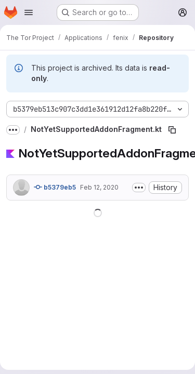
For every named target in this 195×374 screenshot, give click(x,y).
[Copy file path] (172, 130)
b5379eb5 (55, 187)
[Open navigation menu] (28, 12)
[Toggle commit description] (139, 187)
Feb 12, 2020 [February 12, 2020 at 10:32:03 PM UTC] (99, 187)
